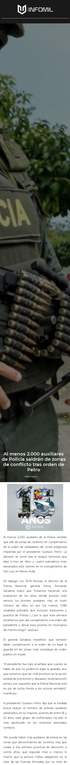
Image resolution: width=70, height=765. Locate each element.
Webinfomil (31, 476)
